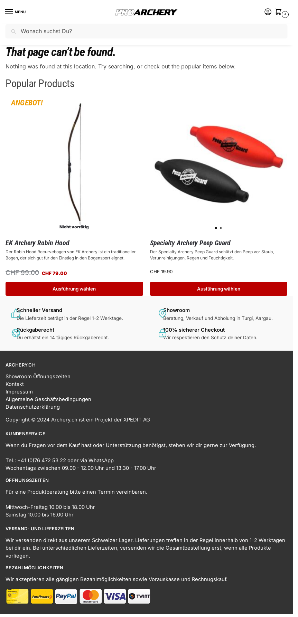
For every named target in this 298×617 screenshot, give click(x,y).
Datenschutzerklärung (33, 407)
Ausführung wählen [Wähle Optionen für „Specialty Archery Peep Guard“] (218, 289)
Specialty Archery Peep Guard (190, 243)
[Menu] (15, 12)
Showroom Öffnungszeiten (38, 376)
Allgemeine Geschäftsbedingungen (48, 399)
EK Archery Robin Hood (37, 243)
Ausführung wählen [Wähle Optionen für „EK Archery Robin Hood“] (74, 289)
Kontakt (15, 384)
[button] (280, 12)
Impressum (19, 392)
